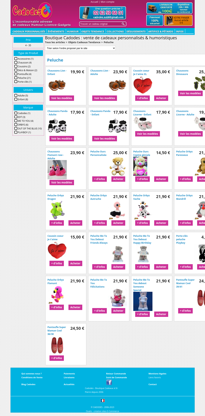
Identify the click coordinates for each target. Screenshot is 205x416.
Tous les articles (55, 42)
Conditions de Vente (32, 377)
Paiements (69, 373)
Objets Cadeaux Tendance (84, 42)
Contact (153, 384)
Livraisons (69, 377)
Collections (115, 31)
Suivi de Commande (116, 377)
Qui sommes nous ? (31, 373)
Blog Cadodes (28, 384)
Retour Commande (116, 373)
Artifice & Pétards (160, 31)
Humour (73, 31)
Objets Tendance (92, 31)
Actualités (69, 384)
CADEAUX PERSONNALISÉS (29, 31)
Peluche (109, 42)
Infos (180, 31)
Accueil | (95, 1)
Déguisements (136, 31)
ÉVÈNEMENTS (56, 31)
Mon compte (107, 1)
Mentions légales (157, 373)
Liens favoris (155, 377)
